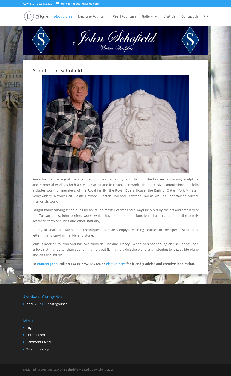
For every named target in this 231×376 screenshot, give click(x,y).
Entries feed (35, 335)
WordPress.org (37, 349)
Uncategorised (56, 304)
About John (63, 16)
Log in (31, 327)
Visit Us (169, 16)
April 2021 (34, 304)
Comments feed (38, 342)
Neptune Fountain (92, 16)
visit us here (115, 264)
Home (43, 16)
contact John (47, 264)
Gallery (147, 16)
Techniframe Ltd (76, 369)
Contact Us (190, 16)
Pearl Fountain (124, 16)
